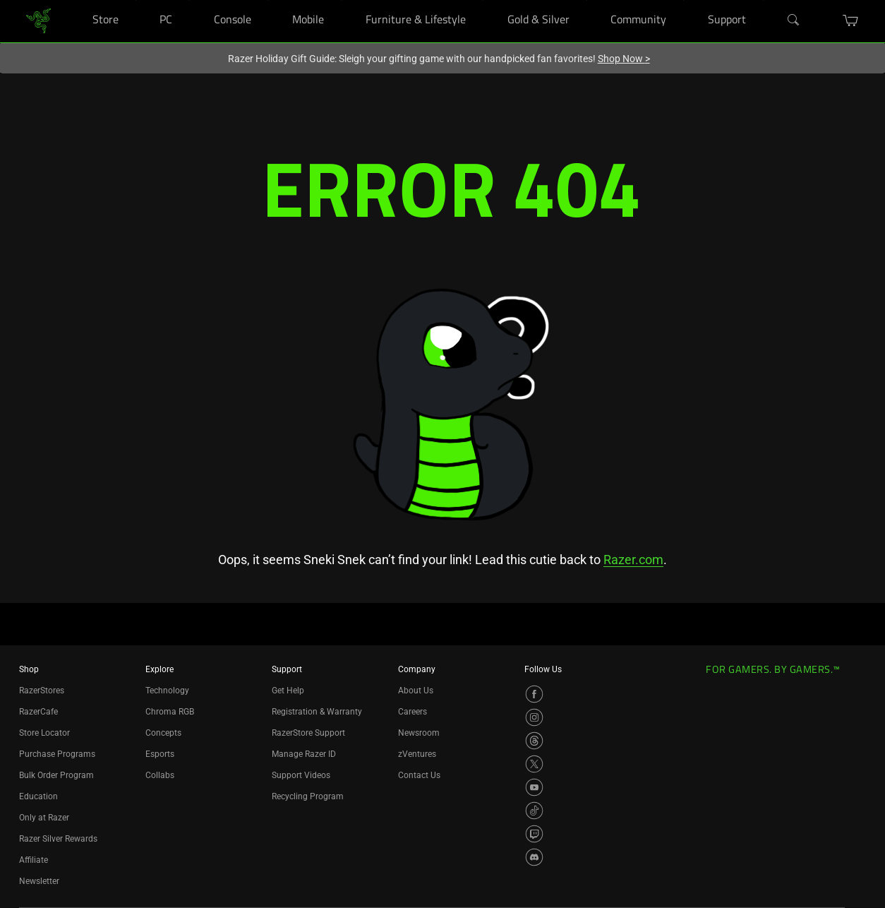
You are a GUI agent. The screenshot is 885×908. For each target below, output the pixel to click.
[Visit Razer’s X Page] (534, 764)
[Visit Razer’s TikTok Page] (534, 810)
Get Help (288, 690)
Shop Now (624, 58)
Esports (159, 754)
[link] (38, 20)
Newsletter (39, 881)
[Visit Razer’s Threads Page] (534, 741)
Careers (412, 712)
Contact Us (419, 775)
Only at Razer (44, 818)
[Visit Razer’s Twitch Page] (534, 834)
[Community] (683, 0)
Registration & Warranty (317, 712)
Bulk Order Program (56, 775)
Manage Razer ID (304, 754)
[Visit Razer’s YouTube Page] (534, 787)
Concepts (163, 733)
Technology (167, 690)
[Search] (794, 20)
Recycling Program (308, 796)
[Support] (763, 0)
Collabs (159, 775)
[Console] (268, 0)
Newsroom (419, 733)
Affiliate (33, 860)
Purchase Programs (57, 754)
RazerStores (41, 690)
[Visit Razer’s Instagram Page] (534, 717)
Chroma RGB (169, 712)
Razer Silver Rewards (58, 839)
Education (38, 796)
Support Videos (301, 775)
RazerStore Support (308, 733)
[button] (851, 20)
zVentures (417, 754)
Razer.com (633, 559)
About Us (415, 690)
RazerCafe (38, 712)
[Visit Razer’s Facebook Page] (534, 694)
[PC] (189, 0)
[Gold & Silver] (586, 0)
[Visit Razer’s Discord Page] (534, 857)
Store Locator (44, 733)
